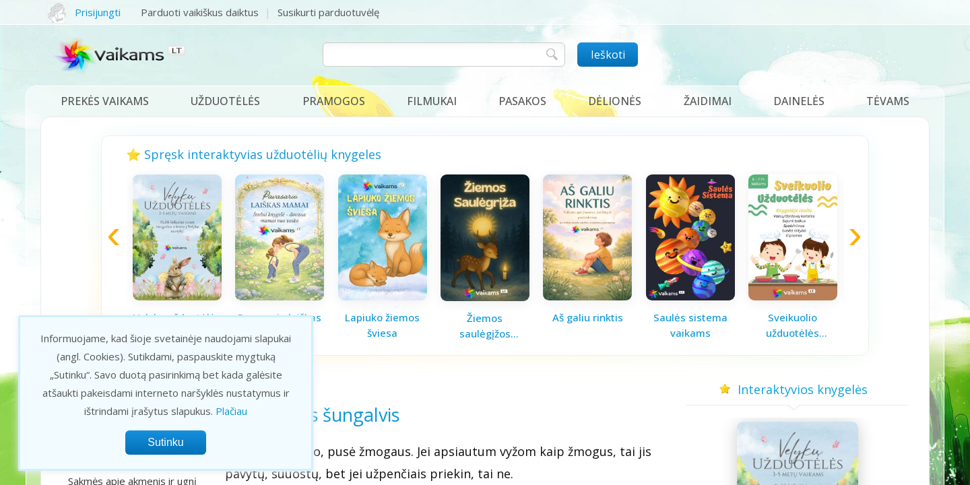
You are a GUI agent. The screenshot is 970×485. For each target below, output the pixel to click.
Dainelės (799, 101)
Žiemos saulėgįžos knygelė (485, 326)
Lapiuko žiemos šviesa (382, 325)
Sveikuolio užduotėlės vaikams (792, 325)
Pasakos (522, 101)
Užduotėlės (225, 101)
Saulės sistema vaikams (690, 325)
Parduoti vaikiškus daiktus (200, 12)
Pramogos (333, 101)
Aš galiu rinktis (587, 317)
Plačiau (231, 411)
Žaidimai (708, 101)
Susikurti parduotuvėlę (328, 12)
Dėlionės (614, 101)
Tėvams (887, 101)
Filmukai (432, 101)
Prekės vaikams (105, 101)
